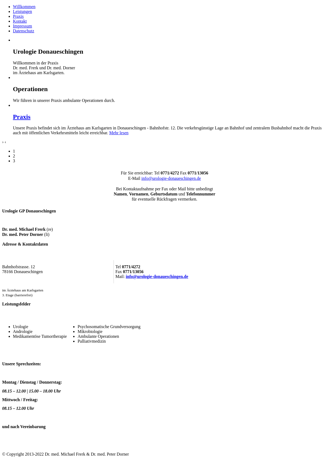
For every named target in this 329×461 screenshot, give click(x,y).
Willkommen (24, 6)
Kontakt (20, 21)
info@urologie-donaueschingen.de (171, 178)
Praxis (18, 16)
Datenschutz (23, 31)
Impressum (22, 26)
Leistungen (22, 11)
